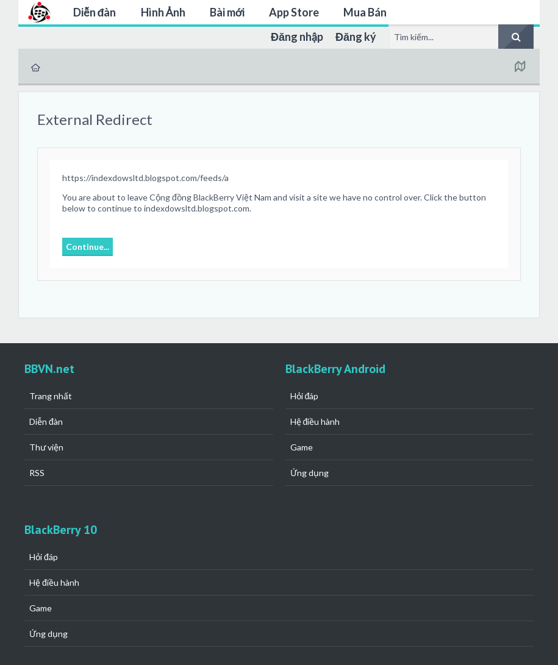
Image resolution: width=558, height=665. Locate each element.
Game (301, 447)
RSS (37, 473)
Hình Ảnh (163, 12)
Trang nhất (50, 396)
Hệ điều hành (315, 421)
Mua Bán (365, 12)
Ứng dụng (309, 473)
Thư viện (46, 447)
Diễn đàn (94, 12)
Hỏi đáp (304, 396)
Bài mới (227, 12)
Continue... (87, 246)
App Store (294, 12)
